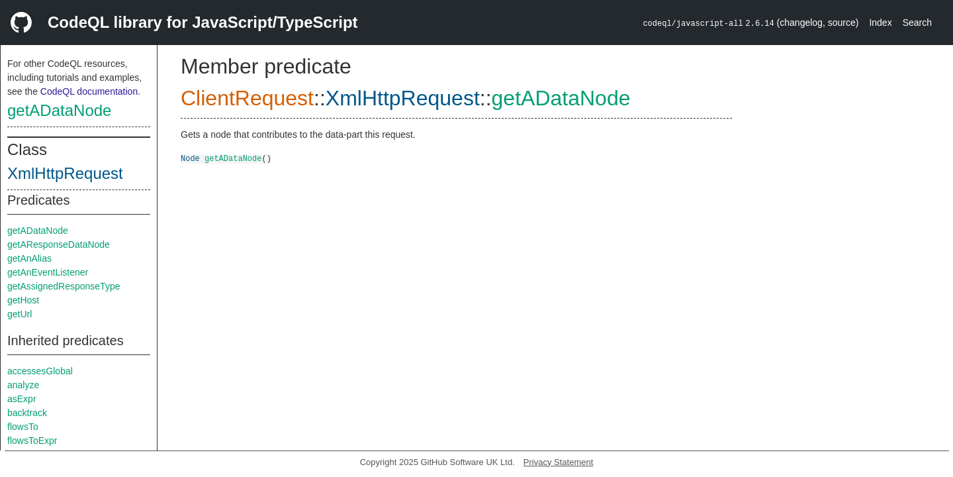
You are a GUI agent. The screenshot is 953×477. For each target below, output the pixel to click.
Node (190, 158)
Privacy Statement (558, 462)
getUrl (19, 314)
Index (880, 22)
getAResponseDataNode (58, 244)
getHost (23, 300)
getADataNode (59, 110)
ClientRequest (247, 98)
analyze (23, 385)
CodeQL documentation (89, 91)
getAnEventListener (47, 272)
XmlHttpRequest (65, 173)
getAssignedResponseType (63, 286)
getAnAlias (29, 258)
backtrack (27, 412)
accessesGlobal (40, 371)
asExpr (21, 399)
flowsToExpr (32, 440)
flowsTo (22, 426)
